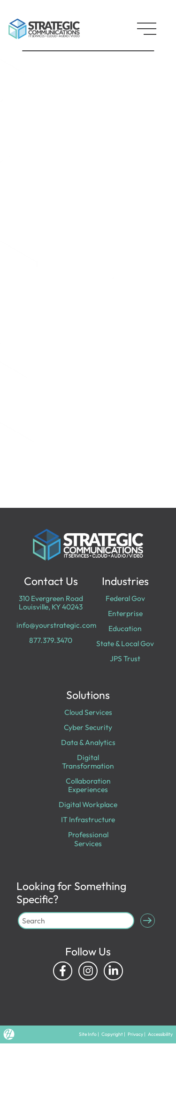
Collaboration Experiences (88, 785)
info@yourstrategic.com (56, 625)
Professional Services (88, 839)
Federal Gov (125, 598)
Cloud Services (88, 712)
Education (125, 628)
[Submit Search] (147, 921)
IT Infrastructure (88, 819)
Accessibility (160, 1034)
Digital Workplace (88, 804)
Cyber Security (88, 727)
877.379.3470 (50, 640)
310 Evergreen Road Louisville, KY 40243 (51, 602)
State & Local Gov (125, 643)
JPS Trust (125, 658)
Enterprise (125, 613)
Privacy (135, 1034)
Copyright (112, 1034)
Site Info (88, 1034)
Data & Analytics (88, 742)
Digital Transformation (88, 761)
